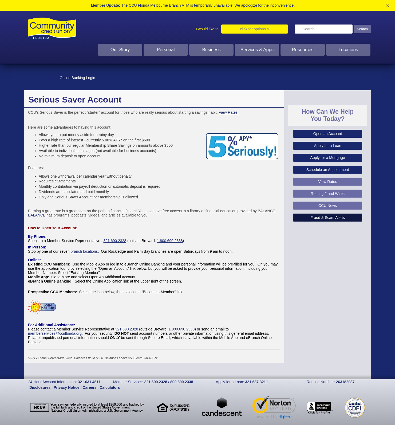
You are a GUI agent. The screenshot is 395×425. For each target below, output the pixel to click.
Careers (89, 387)
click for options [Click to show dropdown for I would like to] (254, 29)
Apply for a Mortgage (327, 158)
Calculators (110, 387)
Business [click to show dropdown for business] (211, 49)
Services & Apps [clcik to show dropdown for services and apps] (257, 49)
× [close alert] (388, 6)
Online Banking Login (77, 78)
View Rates (327, 181)
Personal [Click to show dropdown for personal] (166, 49)
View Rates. (229, 112)
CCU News (327, 205)
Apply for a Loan (327, 146)
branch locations (84, 251)
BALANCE (36, 215)
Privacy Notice (67, 387)
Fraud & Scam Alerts (327, 217)
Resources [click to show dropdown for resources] (302, 49)
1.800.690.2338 (170, 241)
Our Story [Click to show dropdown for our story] (120, 49)
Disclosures (39, 387)
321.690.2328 (114, 241)
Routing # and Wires (328, 193)
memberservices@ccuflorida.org (55, 333)
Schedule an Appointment (327, 169)
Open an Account (327, 134)
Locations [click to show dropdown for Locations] (348, 49)
